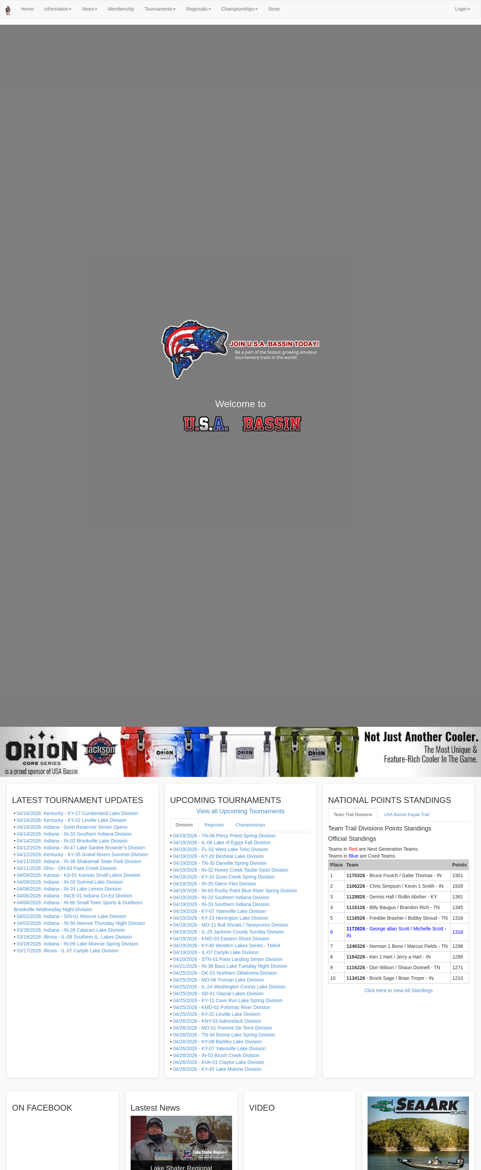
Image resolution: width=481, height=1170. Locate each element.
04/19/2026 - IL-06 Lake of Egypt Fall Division (221, 842)
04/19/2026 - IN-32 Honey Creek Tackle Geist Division (230, 870)
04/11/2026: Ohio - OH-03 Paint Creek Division (67, 868)
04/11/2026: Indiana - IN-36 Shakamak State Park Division (79, 861)
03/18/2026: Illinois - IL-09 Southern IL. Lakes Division (74, 937)
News (89, 9)
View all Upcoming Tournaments (240, 811)
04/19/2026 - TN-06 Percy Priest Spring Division (224, 835)
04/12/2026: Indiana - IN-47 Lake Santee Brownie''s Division (81, 847)
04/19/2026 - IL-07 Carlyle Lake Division (216, 952)
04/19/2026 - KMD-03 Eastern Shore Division (221, 938)
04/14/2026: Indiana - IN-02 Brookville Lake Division (72, 841)
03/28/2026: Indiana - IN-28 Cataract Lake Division (71, 930)
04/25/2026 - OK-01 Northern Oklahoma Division (225, 973)
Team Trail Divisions (353, 814)
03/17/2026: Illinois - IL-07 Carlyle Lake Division (68, 950)
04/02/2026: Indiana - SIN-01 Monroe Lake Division (71, 916)
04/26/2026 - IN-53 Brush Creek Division (216, 1055)
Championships (239, 9)
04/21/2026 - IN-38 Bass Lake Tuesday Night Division (230, 966)
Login (462, 9)
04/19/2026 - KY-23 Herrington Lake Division (220, 918)
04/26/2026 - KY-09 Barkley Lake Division (217, 1041)
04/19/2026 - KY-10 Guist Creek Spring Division (223, 877)
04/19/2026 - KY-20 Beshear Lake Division (218, 856)
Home (27, 9)
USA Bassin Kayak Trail (406, 814)
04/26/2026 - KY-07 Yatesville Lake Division (219, 1048)
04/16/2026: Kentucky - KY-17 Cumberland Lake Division (77, 813)
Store (274, 9)
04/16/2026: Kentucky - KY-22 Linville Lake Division (72, 820)
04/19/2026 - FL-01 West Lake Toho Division (220, 849)
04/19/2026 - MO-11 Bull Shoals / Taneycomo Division (230, 925)
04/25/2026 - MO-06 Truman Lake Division (218, 980)
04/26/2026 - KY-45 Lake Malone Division (217, 1069)
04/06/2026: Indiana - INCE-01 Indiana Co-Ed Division (74, 895)
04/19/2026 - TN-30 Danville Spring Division (219, 863)
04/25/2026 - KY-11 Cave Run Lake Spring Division (227, 1000)
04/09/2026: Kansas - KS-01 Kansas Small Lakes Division (79, 875)
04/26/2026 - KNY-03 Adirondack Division (217, 1021)
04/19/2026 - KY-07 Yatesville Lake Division (219, 911)
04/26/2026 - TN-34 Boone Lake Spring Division (224, 1034)
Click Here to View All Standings (398, 990)
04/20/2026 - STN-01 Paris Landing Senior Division (227, 959)
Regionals (198, 9)
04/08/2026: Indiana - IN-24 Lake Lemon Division (69, 889)
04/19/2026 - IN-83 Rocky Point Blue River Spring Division (235, 890)
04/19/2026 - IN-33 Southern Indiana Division (221, 897)
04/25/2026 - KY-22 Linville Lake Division (216, 1014)
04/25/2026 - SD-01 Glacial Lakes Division (218, 993)
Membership (121, 9)
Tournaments (160, 9)
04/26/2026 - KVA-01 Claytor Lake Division (218, 1062)
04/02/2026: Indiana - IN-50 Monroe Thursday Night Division (81, 923)
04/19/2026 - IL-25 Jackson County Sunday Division (228, 931)
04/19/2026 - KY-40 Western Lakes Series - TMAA (226, 945)
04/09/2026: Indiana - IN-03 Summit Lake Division (70, 882)
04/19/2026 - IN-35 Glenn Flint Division (214, 883)
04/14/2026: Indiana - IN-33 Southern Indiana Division (74, 834)
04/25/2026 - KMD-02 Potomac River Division (221, 1007)
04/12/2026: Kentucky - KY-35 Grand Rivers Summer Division (82, 854)
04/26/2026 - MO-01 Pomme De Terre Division (222, 1028)
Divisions (184, 825)
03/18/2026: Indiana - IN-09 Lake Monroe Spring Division (77, 944)
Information (58, 9)
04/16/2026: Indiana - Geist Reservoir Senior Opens (72, 827)
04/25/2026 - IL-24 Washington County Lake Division (229, 986)
